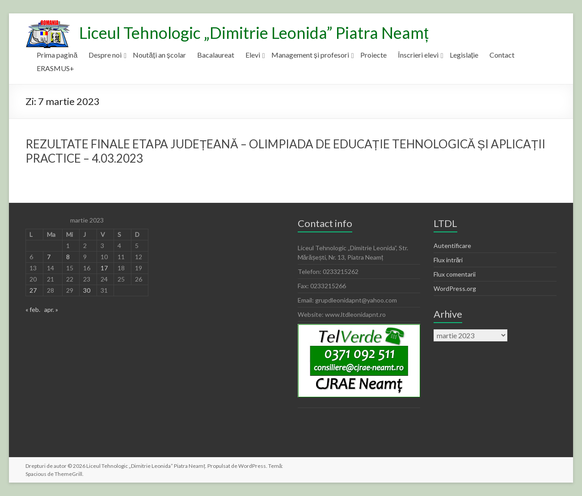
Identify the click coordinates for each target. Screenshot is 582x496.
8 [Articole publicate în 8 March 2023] (68, 257)
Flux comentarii (455, 274)
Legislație (464, 54)
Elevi (252, 54)
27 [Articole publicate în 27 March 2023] (33, 290)
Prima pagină (57, 54)
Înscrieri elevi (418, 54)
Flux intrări (448, 260)
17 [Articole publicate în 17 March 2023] (104, 268)
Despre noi (105, 54)
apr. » (51, 309)
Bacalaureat (215, 54)
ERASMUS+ (55, 68)
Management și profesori (310, 54)
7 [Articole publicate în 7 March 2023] (49, 257)
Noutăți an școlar (159, 54)
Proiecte (373, 54)
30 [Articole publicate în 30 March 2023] (86, 290)
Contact (502, 54)
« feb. (32, 309)
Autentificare (452, 245)
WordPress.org (455, 288)
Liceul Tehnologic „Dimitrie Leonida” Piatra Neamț (253, 32)
